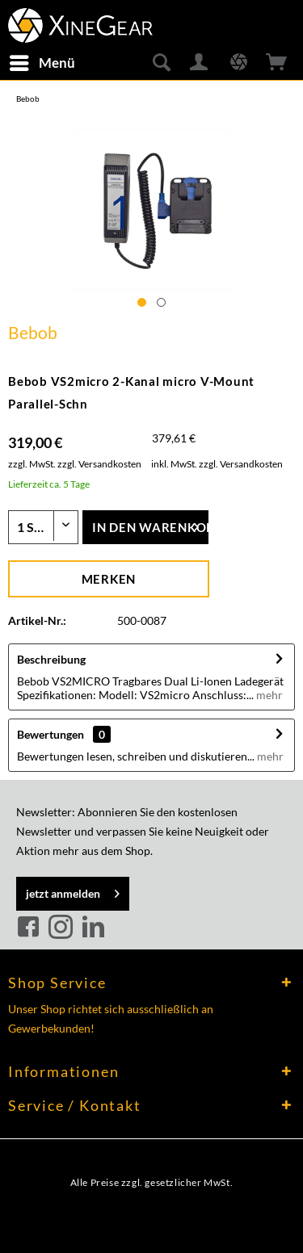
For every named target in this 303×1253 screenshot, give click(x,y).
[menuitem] (41, 63)
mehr (268, 695)
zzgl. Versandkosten (99, 464)
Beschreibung (51, 659)
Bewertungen (50, 734)
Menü (42, 60)
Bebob (32, 332)
